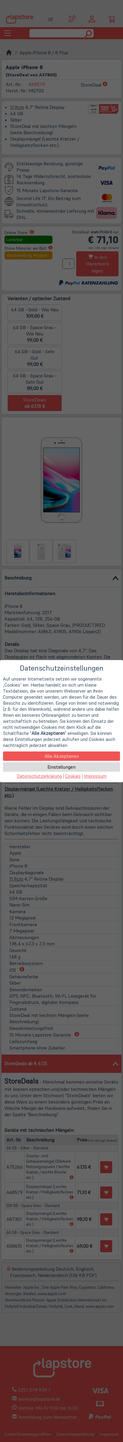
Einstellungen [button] (61, 767)
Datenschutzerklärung (39, 776)
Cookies (73, 776)
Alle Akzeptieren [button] (61, 756)
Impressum (95, 776)
